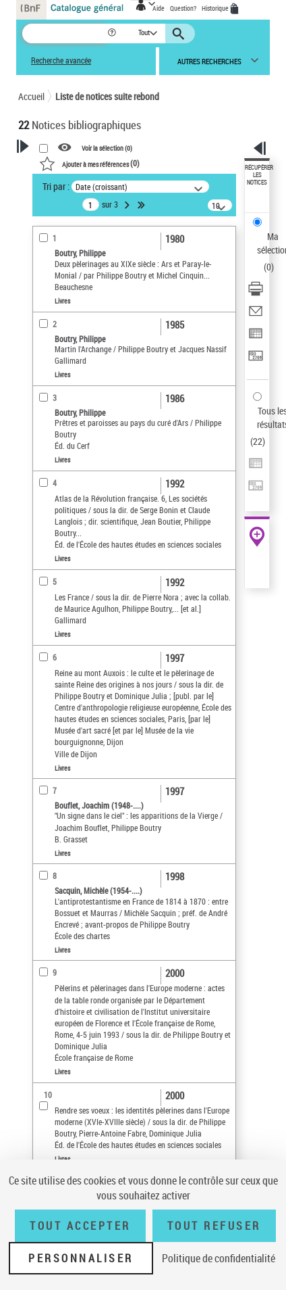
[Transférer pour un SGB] (256, 360)
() (89, 163)
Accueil (31, 96)
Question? (183, 8)
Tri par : (55, 186)
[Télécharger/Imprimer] (256, 293)
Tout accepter (80, 1225)
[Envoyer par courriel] (256, 315)
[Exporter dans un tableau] (256, 337)
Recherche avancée (61, 60)
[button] (113, 33)
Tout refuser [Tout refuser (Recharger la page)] (214, 1225)
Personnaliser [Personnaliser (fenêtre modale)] (81, 1258)
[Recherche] (64, 33)
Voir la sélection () (107, 148)
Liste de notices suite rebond (107, 96)
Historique (216, 8)
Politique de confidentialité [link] (218, 1258)
